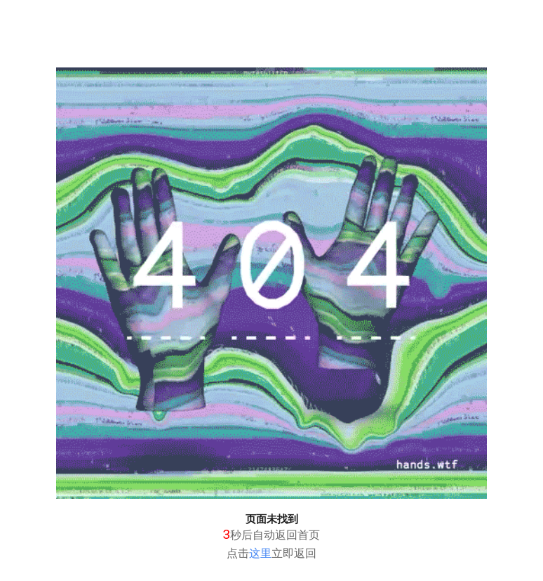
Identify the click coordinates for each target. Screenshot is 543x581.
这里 (260, 553)
